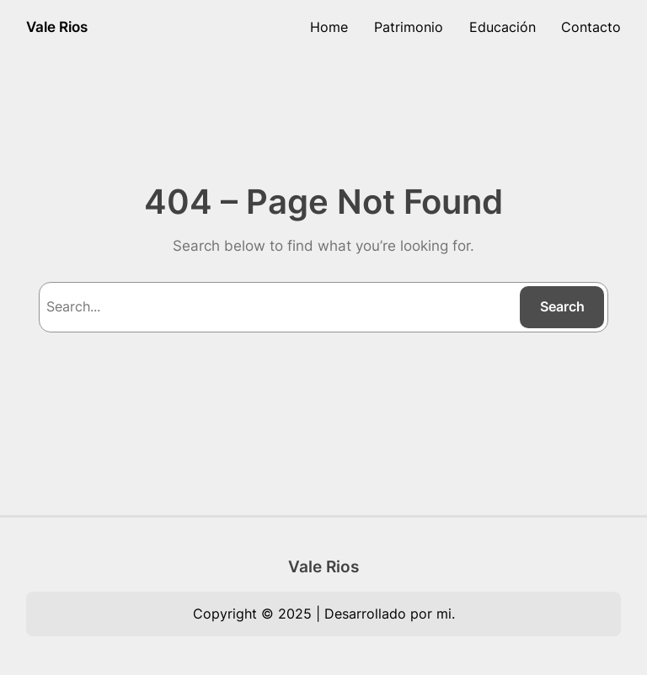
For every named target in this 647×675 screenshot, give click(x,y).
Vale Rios (57, 27)
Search (562, 306)
